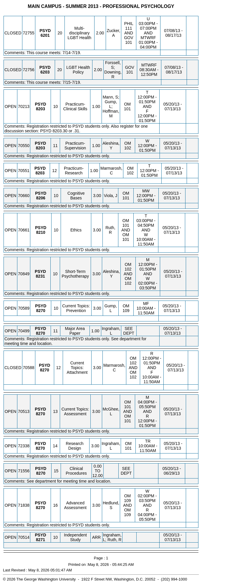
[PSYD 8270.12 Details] (44, 370)
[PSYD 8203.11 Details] (40, 148)
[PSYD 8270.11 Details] (40, 333)
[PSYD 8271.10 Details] (40, 539)
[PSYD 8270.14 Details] (40, 448)
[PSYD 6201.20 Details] (45, 35)
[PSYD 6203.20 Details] (44, 72)
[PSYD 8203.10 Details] (40, 108)
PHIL (128, 23)
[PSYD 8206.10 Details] (40, 198)
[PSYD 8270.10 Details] (40, 310)
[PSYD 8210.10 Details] (40, 232)
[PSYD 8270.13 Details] (40, 413)
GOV (128, 37)
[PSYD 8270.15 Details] (40, 473)
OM (127, 104)
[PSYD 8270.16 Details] (40, 507)
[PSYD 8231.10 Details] (40, 276)
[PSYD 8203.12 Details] (40, 173)
